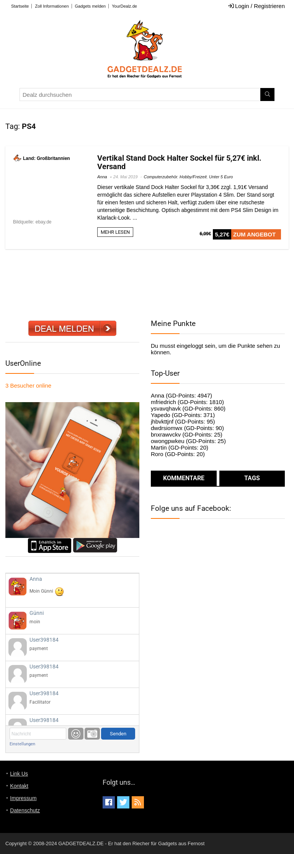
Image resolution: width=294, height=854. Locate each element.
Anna (102, 176)
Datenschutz (25, 810)
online (28, 385)
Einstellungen (22, 744)
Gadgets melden (90, 6)
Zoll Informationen (52, 6)
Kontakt (19, 786)
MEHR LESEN (115, 232)
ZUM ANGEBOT (254, 234)
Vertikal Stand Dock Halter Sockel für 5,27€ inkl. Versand (179, 162)
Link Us (19, 774)
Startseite (20, 6)
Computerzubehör (160, 176)
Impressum (23, 798)
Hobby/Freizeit (193, 176)
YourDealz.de (124, 6)
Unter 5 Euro (221, 176)
